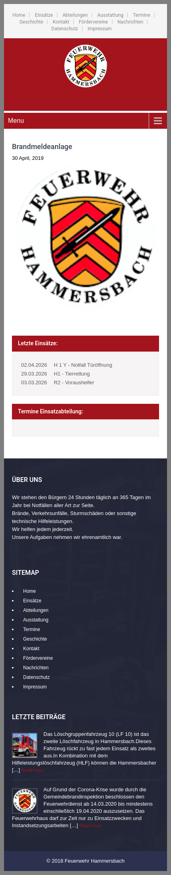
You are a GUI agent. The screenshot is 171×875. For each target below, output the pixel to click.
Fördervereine (93, 22)
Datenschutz (64, 28)
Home (18, 15)
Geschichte (31, 22)
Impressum (100, 28)
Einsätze (44, 15)
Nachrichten (130, 22)
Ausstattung (110, 15)
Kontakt (61, 22)
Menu (16, 120)
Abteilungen (75, 15)
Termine (141, 15)
